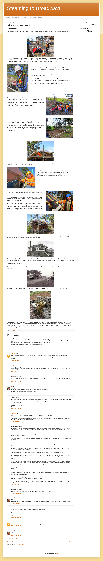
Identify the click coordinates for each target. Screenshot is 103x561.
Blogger (57, 553)
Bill (11, 497)
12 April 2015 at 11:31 (16, 408)
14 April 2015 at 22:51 (16, 517)
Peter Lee (13, 353)
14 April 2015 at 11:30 (16, 484)
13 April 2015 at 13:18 (16, 421)
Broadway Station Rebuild (12, 17)
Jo (11, 386)
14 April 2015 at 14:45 (16, 493)
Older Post (70, 541)
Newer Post (10, 541)
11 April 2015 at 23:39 (16, 371)
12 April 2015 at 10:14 (16, 393)
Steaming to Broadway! (33, 8)
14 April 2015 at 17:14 (16, 503)
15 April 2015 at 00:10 (16, 526)
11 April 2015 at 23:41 (16, 381)
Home (40, 541)
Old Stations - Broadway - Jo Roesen (32, 17)
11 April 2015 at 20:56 (16, 349)
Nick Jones (13, 413)
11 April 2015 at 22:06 (16, 360)
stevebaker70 (14, 522)
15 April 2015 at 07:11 (16, 535)
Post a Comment (13, 538)
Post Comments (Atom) (18, 544)
